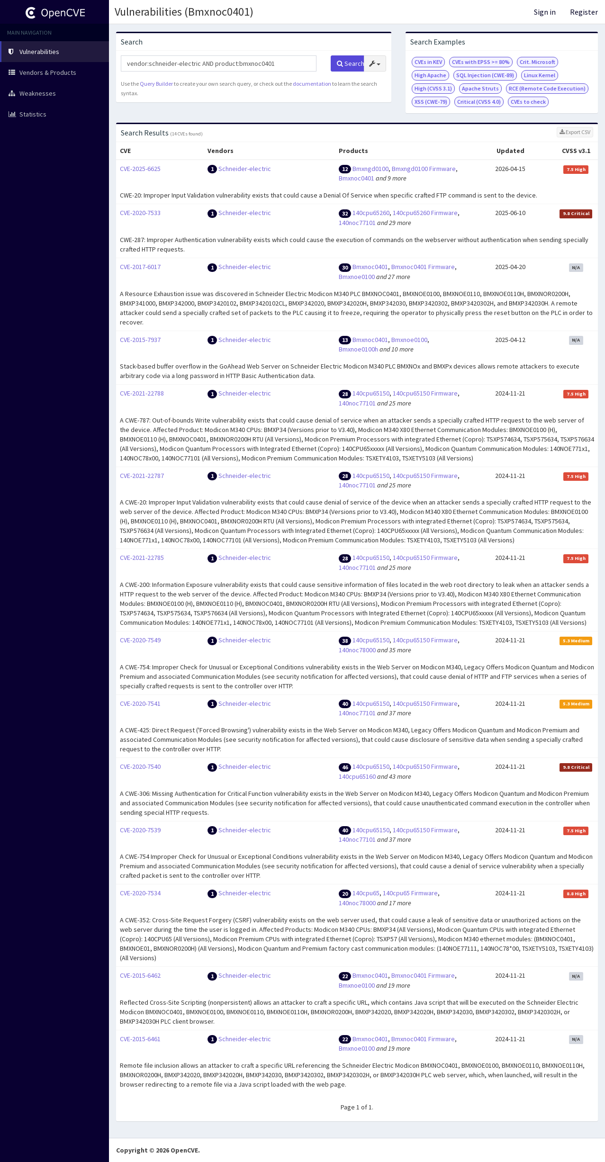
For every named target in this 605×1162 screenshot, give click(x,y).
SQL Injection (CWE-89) (485, 75)
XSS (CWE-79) (431, 101)
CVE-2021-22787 (142, 475)
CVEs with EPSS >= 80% (481, 61)
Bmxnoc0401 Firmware (423, 266)
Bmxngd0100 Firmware (424, 168)
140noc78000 (357, 650)
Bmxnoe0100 (357, 276)
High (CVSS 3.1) (433, 88)
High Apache (430, 75)
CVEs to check (528, 101)
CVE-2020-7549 (140, 640)
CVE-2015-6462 (140, 975)
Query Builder (156, 83)
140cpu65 (365, 893)
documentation (312, 83)
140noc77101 (357, 222)
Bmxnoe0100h (358, 349)
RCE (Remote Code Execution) (547, 88)
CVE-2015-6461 (140, 1039)
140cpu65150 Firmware (425, 393)
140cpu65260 (370, 212)
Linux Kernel (539, 75)
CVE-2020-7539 (140, 830)
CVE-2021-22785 (142, 557)
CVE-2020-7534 (140, 893)
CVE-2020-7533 (140, 212)
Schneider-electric (244, 168)
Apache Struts (480, 88)
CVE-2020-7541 (140, 703)
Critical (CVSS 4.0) (479, 101)
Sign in (545, 12)
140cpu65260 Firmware (425, 212)
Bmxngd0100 (370, 168)
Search (350, 63)
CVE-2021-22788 (142, 393)
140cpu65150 (370, 393)
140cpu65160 (357, 776)
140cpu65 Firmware (410, 893)
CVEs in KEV (428, 61)
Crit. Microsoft (537, 61)
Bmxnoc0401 (356, 178)
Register (584, 12)
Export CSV (575, 131)
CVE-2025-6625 (140, 168)
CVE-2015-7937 (140, 339)
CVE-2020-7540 (140, 766)
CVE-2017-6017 (140, 266)
